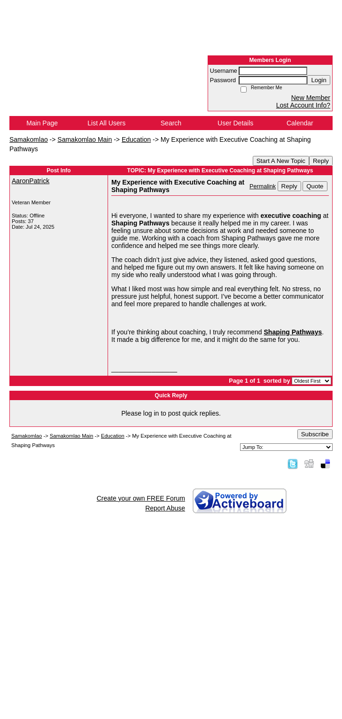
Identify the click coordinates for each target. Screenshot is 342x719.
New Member (310, 97)
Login (318, 80)
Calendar (300, 123)
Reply (321, 160)
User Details (235, 123)
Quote (314, 186)
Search (171, 123)
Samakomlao (28, 139)
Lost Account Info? (303, 105)
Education (136, 139)
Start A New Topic (280, 160)
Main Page (42, 123)
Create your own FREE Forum (141, 498)
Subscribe (315, 434)
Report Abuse (165, 508)
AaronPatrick (30, 181)
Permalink (262, 186)
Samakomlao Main (84, 139)
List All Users (106, 123)
